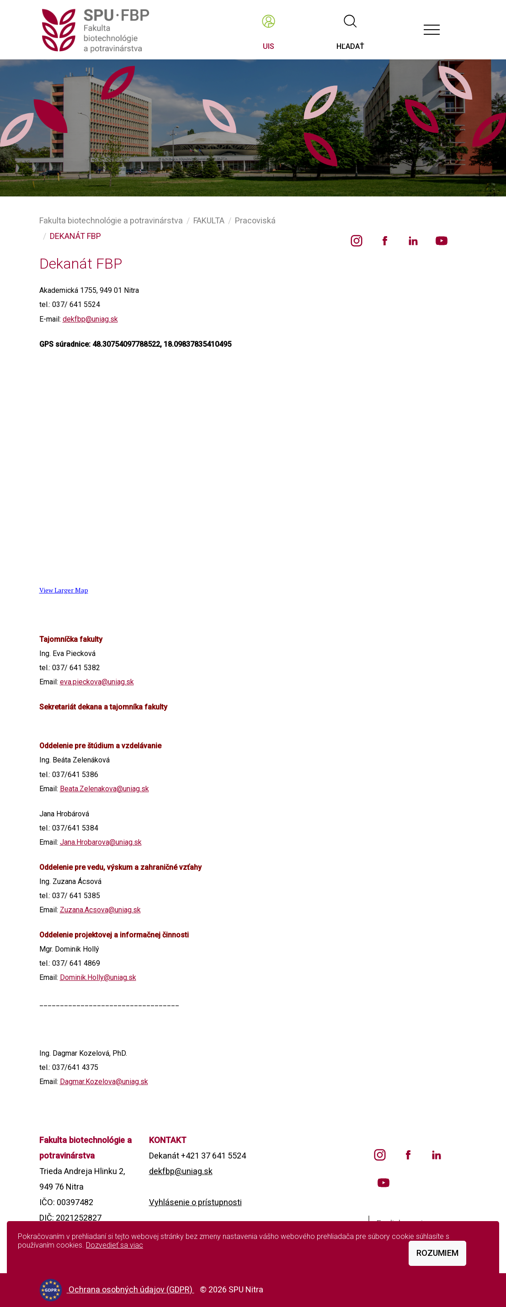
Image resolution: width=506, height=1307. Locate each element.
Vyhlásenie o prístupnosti (195, 1202)
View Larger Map (63, 590)
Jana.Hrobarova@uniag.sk (101, 842)
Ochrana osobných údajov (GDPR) (131, 1289)
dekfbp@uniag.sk (90, 319)
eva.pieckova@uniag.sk (97, 681)
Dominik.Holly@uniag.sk (98, 977)
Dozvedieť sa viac (114, 1245)
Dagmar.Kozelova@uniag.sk (104, 1081)
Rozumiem (437, 1253)
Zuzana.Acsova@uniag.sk (100, 909)
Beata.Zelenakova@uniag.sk (104, 788)
